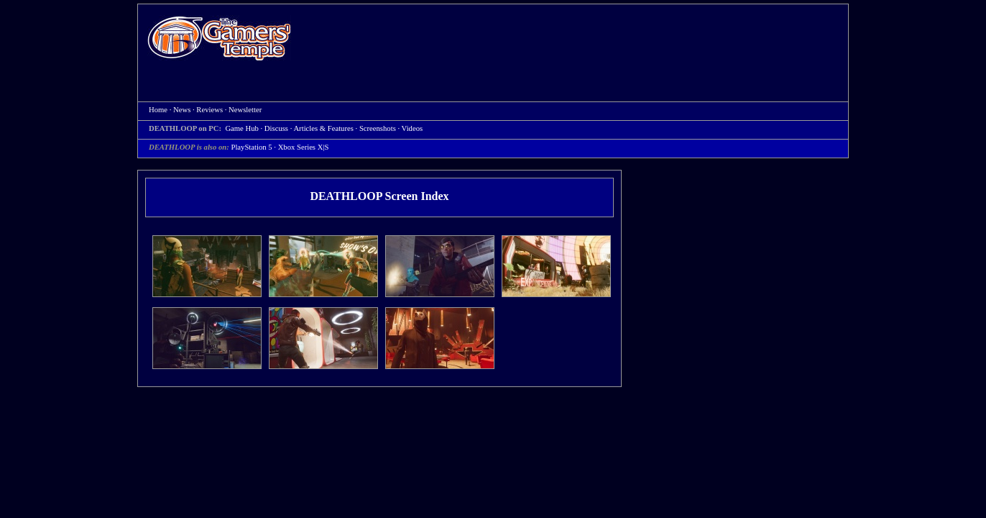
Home (219, 37)
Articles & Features (323, 128)
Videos (412, 128)
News (181, 110)
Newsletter (245, 110)
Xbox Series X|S (303, 147)
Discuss (276, 128)
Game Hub (241, 128)
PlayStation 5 (251, 147)
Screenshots (377, 128)
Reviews (209, 110)
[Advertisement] (577, 40)
